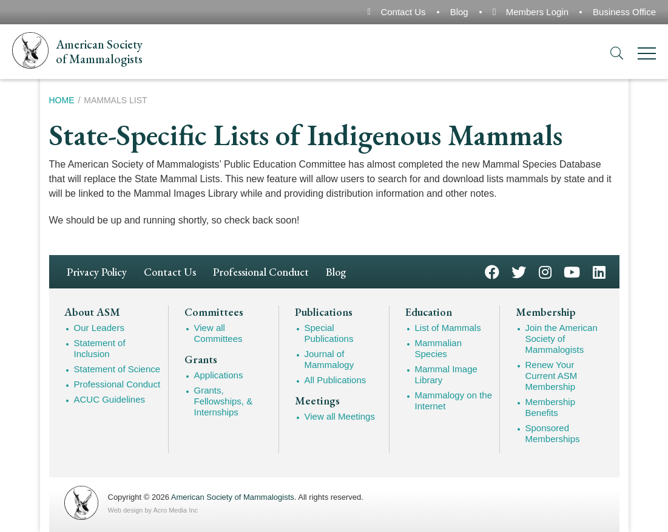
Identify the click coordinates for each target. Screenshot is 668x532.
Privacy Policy (97, 272)
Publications (324, 312)
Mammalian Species (438, 348)
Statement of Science (117, 369)
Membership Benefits (550, 407)
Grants (200, 359)
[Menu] (647, 55)
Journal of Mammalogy (329, 359)
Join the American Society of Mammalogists (561, 338)
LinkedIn (599, 271)
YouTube (572, 271)
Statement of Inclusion (100, 348)
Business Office (624, 12)
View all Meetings (340, 416)
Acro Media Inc (176, 510)
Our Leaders (99, 327)
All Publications (335, 380)
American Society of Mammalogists (232, 497)
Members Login (537, 12)
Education (428, 312)
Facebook (492, 271)
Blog (459, 12)
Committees (213, 312)
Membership (546, 312)
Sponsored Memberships (552, 433)
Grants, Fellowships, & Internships (223, 401)
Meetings (317, 401)
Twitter (519, 271)
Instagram (545, 271)
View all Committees (218, 333)
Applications (218, 375)
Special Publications (329, 333)
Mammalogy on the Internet (454, 400)
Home (62, 100)
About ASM (92, 312)
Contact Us (402, 12)
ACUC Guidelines (110, 399)
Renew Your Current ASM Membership (551, 376)
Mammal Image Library (446, 374)
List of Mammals (448, 327)
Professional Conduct (261, 272)
